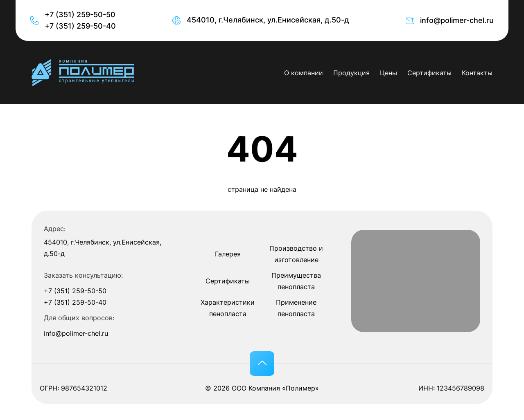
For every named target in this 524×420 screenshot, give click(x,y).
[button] (262, 363)
